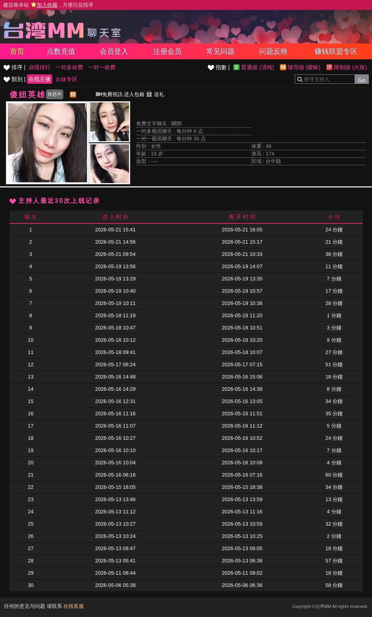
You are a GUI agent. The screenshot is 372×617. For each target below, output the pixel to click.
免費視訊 (109, 94)
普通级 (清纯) (257, 67)
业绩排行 (39, 67)
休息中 (54, 94)
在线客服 (73, 606)
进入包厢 (134, 94)
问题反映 (273, 51)
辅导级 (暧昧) (304, 67)
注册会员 (167, 51)
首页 (17, 51)
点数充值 (61, 51)
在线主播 (39, 79)
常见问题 (220, 51)
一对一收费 (102, 67)
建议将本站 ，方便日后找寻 (48, 5)
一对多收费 (69, 67)
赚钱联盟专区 (336, 51)
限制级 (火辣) (350, 67)
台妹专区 (66, 79)
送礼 (155, 94)
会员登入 (114, 51)
